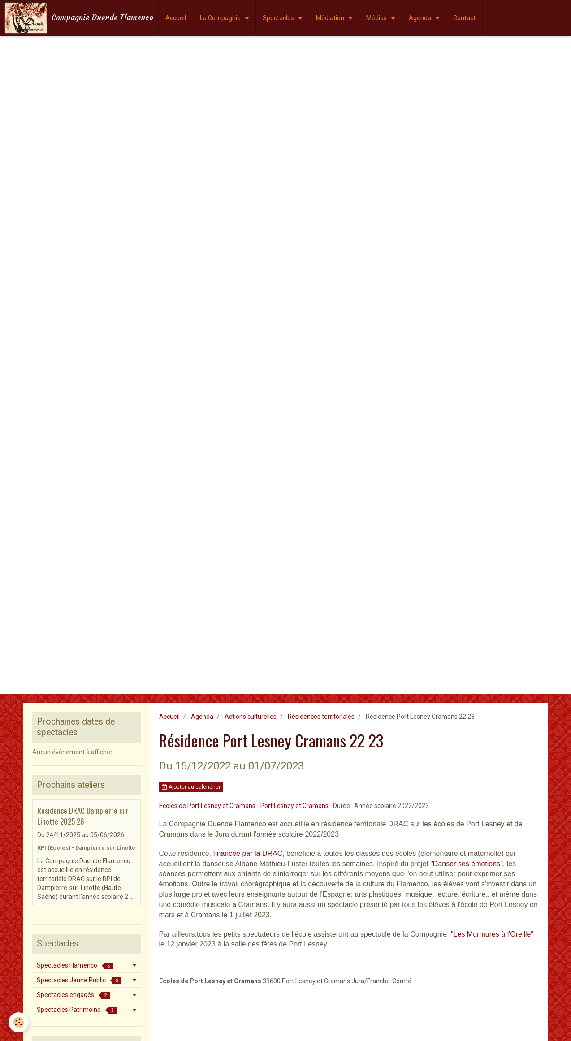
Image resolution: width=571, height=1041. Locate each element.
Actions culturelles (251, 716)
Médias (377, 18)
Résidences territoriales (321, 716)
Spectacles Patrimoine (77, 1010)
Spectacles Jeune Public (79, 980)
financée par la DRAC (247, 853)
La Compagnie (221, 18)
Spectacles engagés (73, 995)
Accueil (175, 18)
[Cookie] (19, 1022)
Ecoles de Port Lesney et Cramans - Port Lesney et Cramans (244, 805)
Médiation (331, 18)
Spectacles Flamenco (75, 965)
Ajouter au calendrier (191, 787)
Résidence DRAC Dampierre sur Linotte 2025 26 (83, 816)
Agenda (421, 18)
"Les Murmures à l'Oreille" (492, 934)
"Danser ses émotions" (466, 864)
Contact (464, 18)
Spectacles (279, 18)
